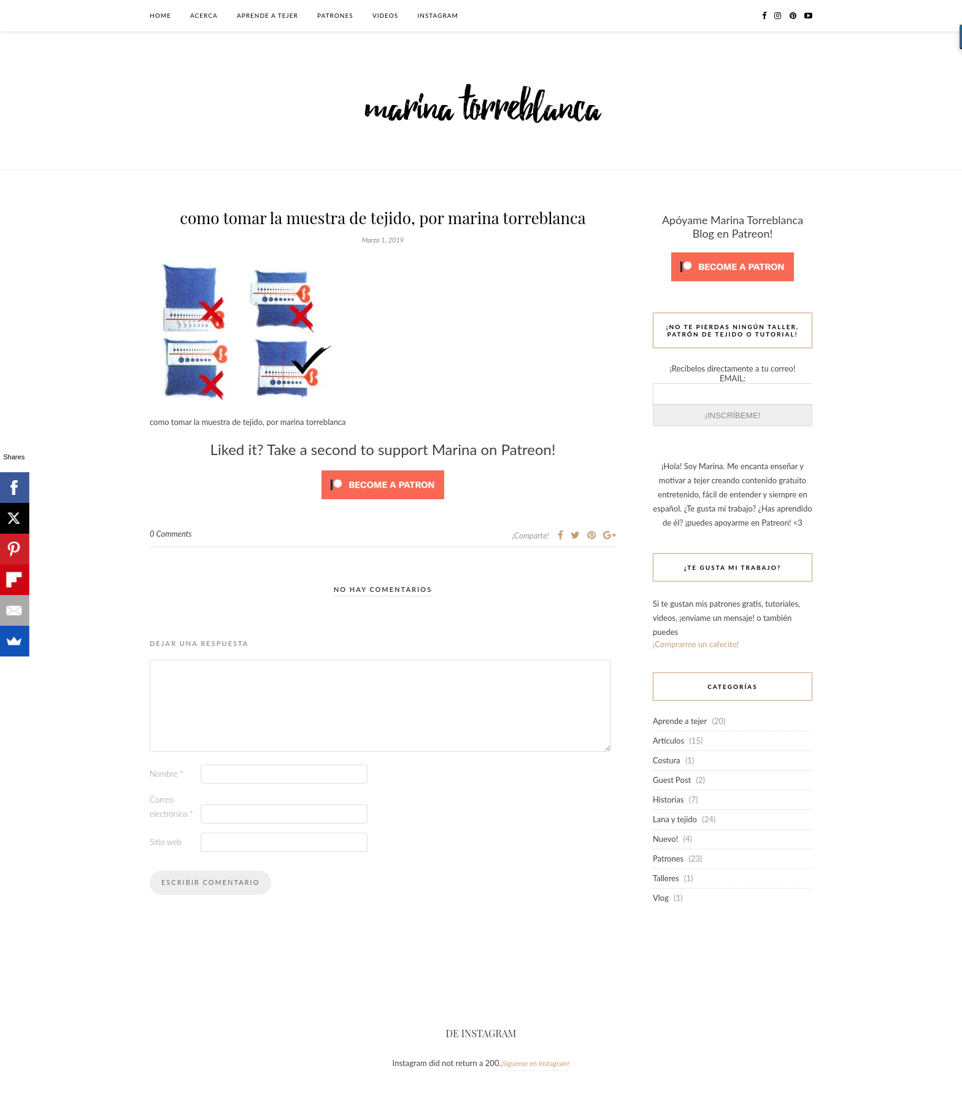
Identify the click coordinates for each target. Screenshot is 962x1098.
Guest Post (672, 780)
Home (160, 15)
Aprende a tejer (267, 15)
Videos (385, 15)
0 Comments (171, 534)
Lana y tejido (675, 819)
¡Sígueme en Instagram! (535, 1063)
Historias (668, 799)
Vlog (661, 898)
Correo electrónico (171, 807)
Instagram (437, 15)
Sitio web (166, 842)
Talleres (666, 878)
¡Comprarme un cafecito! (696, 644)
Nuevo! (665, 839)
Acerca (204, 15)
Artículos (668, 741)
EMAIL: (732, 378)
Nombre (166, 774)
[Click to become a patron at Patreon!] (382, 502)
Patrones (335, 15)
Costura (666, 760)
